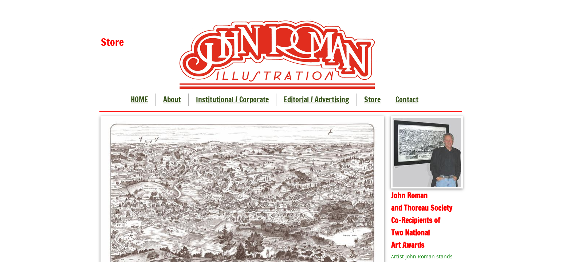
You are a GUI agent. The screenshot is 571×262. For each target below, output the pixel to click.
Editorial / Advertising (316, 99)
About (172, 99)
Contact (406, 99)
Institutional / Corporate (232, 99)
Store (372, 99)
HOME (139, 99)
